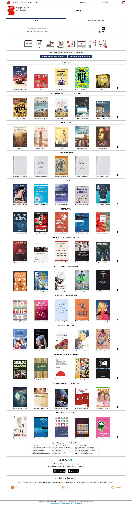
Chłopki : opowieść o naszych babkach (63, 447)
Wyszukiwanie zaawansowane (35, 31)
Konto (37, 2)
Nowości (15, 2)
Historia (23, 2)
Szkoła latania (58, 450)
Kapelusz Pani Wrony (82, 452)
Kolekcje (46, 31)
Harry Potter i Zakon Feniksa (38, 452)
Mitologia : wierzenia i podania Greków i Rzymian (43, 447)
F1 (112, 2)
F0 (109, 2)
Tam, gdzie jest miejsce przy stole (85, 453)
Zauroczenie (57, 453)
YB (95, 2)
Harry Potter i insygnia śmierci (39, 450)
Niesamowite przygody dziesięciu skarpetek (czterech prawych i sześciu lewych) (49, 453)
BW (91, 2)
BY (99, 2)
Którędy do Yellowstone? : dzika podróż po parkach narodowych (91, 450)
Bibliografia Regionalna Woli (96, 20)
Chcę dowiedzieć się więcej (57, 503)
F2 (117, 2)
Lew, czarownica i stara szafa (39, 448)
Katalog (36, 20)
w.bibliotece (57, 482)
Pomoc (30, 2)
